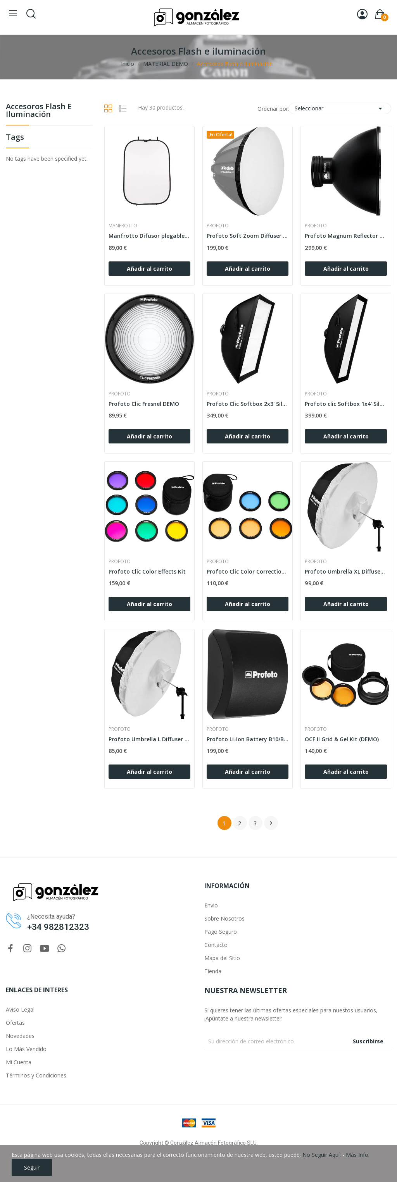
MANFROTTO (123, 225)
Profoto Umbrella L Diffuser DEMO (149, 739)
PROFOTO (218, 225)
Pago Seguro (220, 931)
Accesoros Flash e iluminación (39, 111)
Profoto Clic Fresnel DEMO (144, 403)
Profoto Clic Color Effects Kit (147, 571)
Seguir (32, 1167)
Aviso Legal (20, 1009)
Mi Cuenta (18, 1062)
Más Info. (357, 1154)
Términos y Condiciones (36, 1075)
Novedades (20, 1035)
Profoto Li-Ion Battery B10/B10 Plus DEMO (247, 739)
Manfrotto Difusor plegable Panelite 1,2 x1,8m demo (149, 235)
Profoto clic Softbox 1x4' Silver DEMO (346, 403)
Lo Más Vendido (26, 1049)
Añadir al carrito (149, 268)
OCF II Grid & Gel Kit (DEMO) (342, 739)
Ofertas (15, 1022)
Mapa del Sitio (222, 958)
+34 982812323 (58, 927)
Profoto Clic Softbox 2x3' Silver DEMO (247, 403)
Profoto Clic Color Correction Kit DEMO (247, 571)
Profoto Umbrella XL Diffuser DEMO (346, 571)
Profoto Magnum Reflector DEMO (346, 235)
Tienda (212, 971)
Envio (211, 905)
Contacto (216, 944)
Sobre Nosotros (224, 918)
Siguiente (271, 822)
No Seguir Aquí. (321, 1154)
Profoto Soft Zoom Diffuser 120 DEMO (247, 235)
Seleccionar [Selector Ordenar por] (340, 108)
